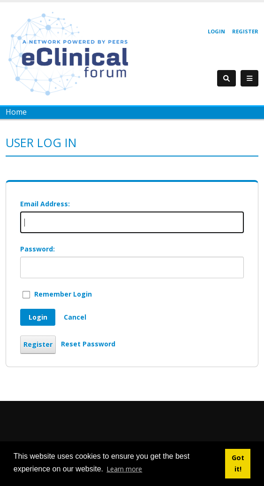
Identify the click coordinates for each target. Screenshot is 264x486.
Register (245, 31)
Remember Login (63, 294)
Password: (37, 248)
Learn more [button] (124, 468)
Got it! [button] (238, 463)
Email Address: (45, 203)
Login (216, 31)
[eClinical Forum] (71, 52)
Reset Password (88, 343)
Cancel (75, 317)
